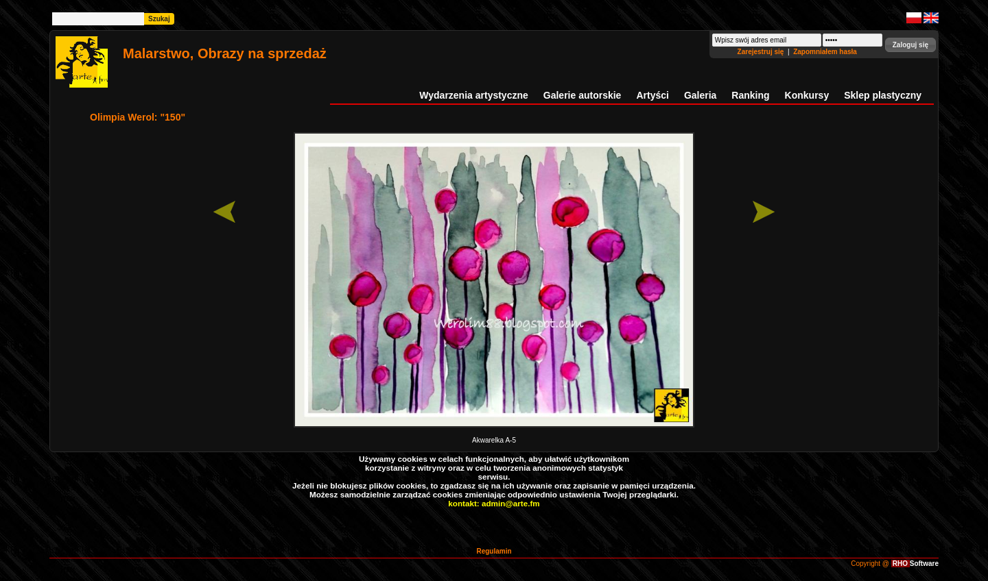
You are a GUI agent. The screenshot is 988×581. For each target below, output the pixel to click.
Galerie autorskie (582, 95)
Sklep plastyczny (882, 95)
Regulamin (493, 551)
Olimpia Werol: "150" (137, 117)
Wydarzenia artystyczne (473, 95)
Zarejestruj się (762, 51)
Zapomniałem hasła (825, 51)
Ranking (750, 95)
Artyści (652, 95)
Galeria (700, 95)
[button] (910, 45)
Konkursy (807, 95)
